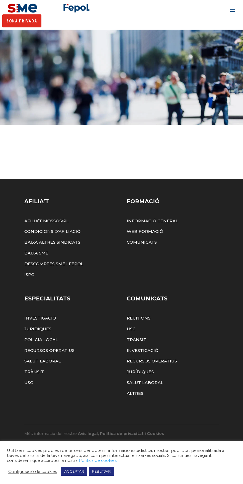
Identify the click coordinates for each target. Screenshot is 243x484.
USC (28, 396)
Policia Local (41, 353)
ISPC (29, 288)
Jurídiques (37, 342)
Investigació (40, 331)
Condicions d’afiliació (52, 245)
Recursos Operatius (49, 364)
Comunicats (142, 256)
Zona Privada (21, 21)
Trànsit (34, 385)
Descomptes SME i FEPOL (53, 277)
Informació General (152, 234)
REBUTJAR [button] (101, 471)
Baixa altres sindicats (52, 256)
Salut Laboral (42, 375)
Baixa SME (36, 266)
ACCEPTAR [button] (74, 471)
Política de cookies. (98, 460)
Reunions (138, 331)
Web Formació (145, 245)
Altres (135, 407)
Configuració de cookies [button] (32, 471)
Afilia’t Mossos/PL (46, 234)
